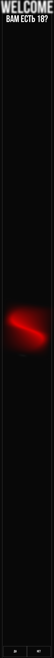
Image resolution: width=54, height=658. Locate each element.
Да (15, 651)
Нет (39, 651)
